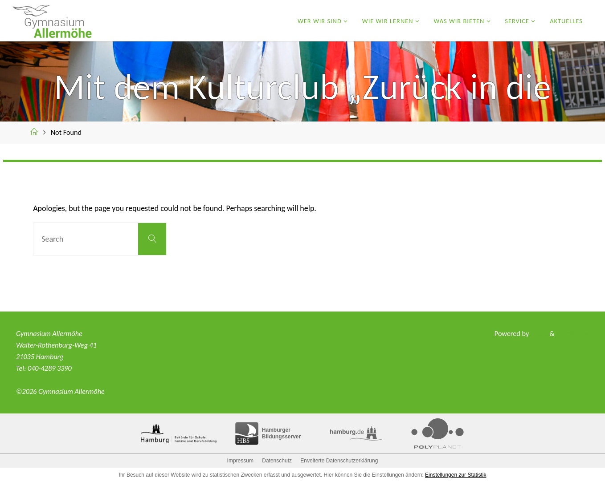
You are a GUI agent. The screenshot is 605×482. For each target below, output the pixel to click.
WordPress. (572, 333)
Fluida (538, 333)
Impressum (240, 461)
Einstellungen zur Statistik (455, 475)
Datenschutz (277, 461)
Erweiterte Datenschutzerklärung (339, 461)
